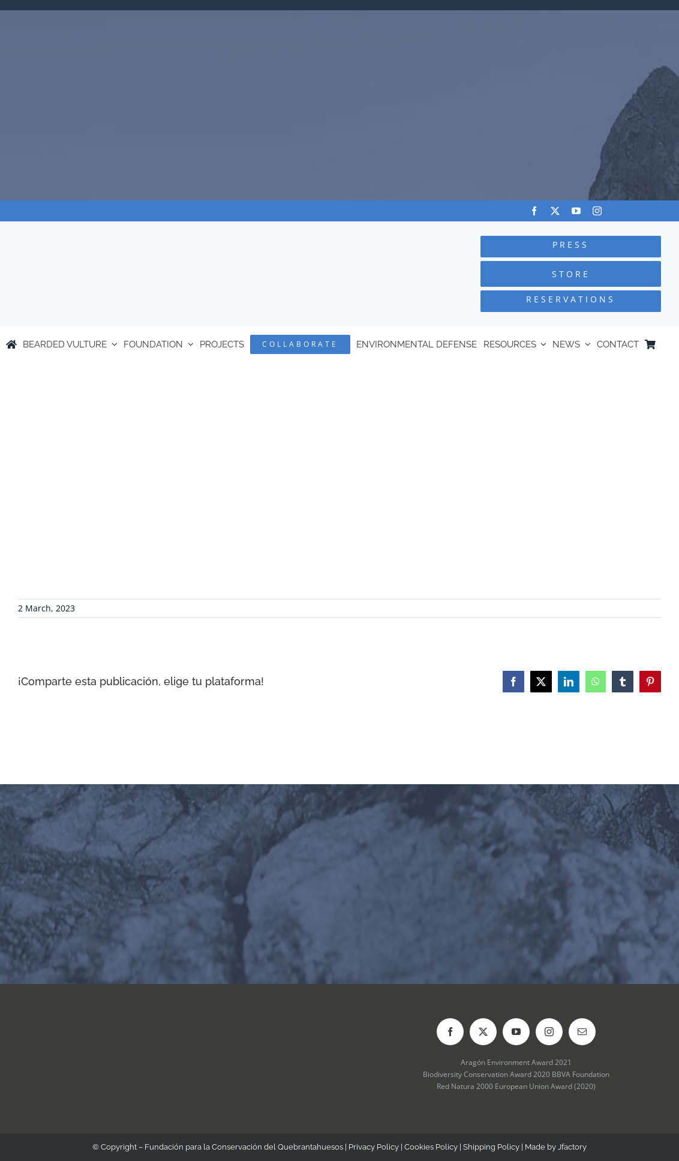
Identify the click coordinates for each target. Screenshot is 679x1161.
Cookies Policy (431, 1146)
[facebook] (534, 210)
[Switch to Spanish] (667, 344)
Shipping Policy (491, 1146)
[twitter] (555, 210)
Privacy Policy (373, 1146)
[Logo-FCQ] (128, 232)
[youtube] (576, 210)
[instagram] (597, 210)
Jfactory (572, 1146)
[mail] (582, 1031)
